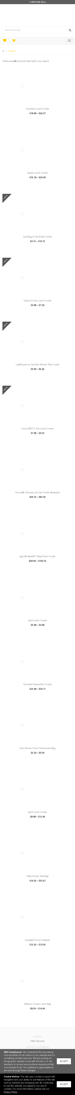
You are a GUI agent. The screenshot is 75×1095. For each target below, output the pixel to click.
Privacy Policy (10, 1092)
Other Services (37, 1041)
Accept (64, 1061)
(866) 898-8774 (38, 2)
